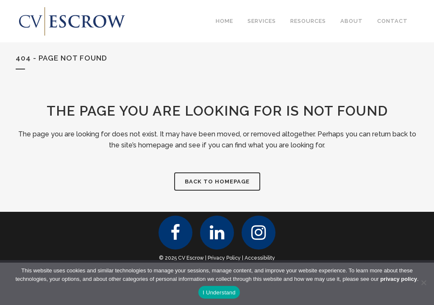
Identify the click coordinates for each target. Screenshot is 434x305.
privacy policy (398, 279)
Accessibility (260, 258)
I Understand (219, 292)
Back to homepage (217, 181)
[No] (423, 282)
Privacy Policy (224, 258)
